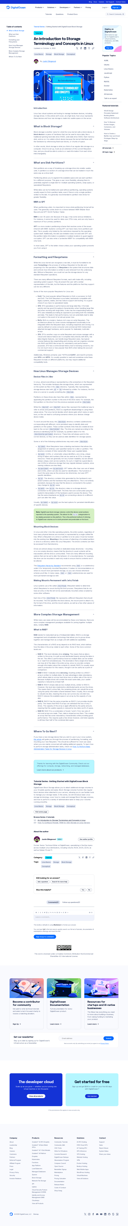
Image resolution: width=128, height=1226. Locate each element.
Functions (35, 1160)
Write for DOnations (60, 1148)
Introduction (40, 108)
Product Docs (72, 14)
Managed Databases (39, 1169)
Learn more (56, 1022)
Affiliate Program (15, 1161)
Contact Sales (121, 2)
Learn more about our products (50, 767)
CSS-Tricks (58, 1145)
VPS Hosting (81, 1151)
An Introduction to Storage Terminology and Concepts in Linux (62, 818)
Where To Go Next (15, 56)
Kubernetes (108, 90)
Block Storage (36, 1175)
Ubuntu (106, 65)
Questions (59, 14)
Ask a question (43, 879)
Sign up (116, 7)
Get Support (110, 2)
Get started (92, 1094)
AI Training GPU (82, 1145)
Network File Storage (39, 1178)
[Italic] (38, 910)
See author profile (86, 836)
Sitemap (36, 1211)
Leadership (13, 1142)
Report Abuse (103, 1145)
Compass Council (60, 1161)
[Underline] (40, 910)
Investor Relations (15, 1176)
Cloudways (35, 1198)
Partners (12, 1155)
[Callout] (63, 910)
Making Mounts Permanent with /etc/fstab (56, 578)
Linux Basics (108, 69)
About (12, 1139)
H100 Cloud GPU (82, 1142)
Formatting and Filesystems (51, 257)
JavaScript (108, 73)
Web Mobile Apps (83, 1167)
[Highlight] (49, 910)
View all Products (37, 1201)
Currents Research (60, 1151)
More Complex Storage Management (56, 612)
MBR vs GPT (39, 202)
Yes (83, 887)
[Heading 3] (55, 910)
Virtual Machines (82, 1173)
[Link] (44, 910)
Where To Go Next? (45, 729)
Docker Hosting (82, 1161)
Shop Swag (58, 1188)
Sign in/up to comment (45, 934)
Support (101, 1139)
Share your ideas (104, 1151)
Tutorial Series (39, 27)
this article (37, 737)
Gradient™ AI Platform (39, 1151)
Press (11, 1164)
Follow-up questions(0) (71, 900)
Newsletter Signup (60, 1167)
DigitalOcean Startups (61, 1155)
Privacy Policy (104, 1041)
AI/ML (106, 60)
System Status (103, 1148)
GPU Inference (81, 1148)
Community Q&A (59, 1142)
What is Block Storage (16, 30)
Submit (108, 1036)
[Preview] (89, 910)
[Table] (65, 910)
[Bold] (36, 910)
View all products (36, 1094)
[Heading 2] (53, 910)
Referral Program (15, 1158)
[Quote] (61, 910)
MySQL (107, 82)
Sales (101, 1142)
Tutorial (38, 33)
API (33, 1181)
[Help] (92, 910)
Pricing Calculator (60, 1176)
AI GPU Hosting (82, 1139)
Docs (95, 2)
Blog (90, 2)
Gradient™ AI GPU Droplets (40, 1139)
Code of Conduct (60, 1185)
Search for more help (59, 879)
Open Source (58, 1164)
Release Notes (59, 1182)
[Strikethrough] (42, 910)
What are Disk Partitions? (49, 163)
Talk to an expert (110, 98)
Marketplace (58, 1170)
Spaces (34, 1172)
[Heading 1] (51, 910)
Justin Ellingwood (49, 61)
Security (12, 1173)
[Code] (67, 910)
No (89, 887)
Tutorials (48, 14)
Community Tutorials (61, 1139)
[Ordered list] (59, 910)
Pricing (56, 1173)
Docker (107, 86)
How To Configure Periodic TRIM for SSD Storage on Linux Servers (64, 820)
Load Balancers (37, 1166)
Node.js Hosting (82, 1164)
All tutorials (108, 94)
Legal (11, 1167)
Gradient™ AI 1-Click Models (41, 1148)
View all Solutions (82, 1176)
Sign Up (17, 1022)
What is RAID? (41, 627)
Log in (105, 7)
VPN (78, 1158)
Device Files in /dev (43, 377)
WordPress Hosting (83, 1170)
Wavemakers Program (61, 1158)
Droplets (35, 1154)
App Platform (36, 1163)
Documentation (59, 1179)
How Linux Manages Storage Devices (56, 371)
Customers (13, 1151)
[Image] (47, 910)
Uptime (34, 1184)
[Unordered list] (57, 910)
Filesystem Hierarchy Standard (49, 564)
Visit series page (41, 809)
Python (106, 77)
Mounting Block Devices (46, 525)
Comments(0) (53, 900)
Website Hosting (82, 1155)
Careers (101, 2)
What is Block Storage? (48, 126)
